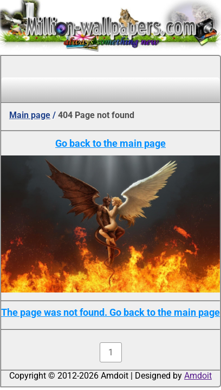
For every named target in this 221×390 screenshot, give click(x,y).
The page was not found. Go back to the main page (110, 312)
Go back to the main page (110, 143)
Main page (29, 115)
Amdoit (198, 375)
